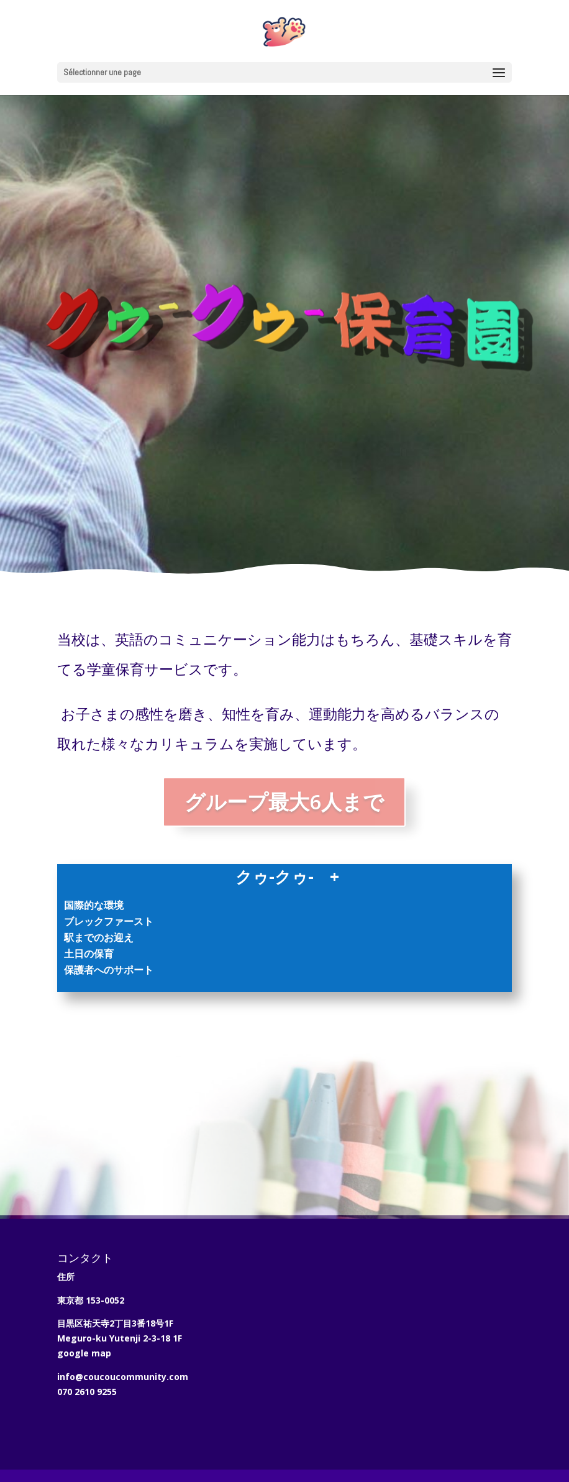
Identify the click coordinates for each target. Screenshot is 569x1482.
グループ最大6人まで (284, 802)
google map (84, 1353)
